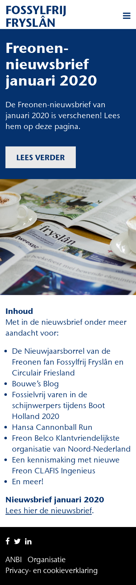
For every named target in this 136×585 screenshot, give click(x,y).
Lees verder (40, 157)
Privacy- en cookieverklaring (51, 570)
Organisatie (47, 559)
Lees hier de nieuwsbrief (48, 510)
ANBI (13, 559)
